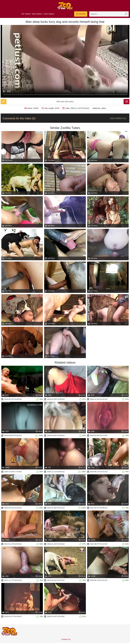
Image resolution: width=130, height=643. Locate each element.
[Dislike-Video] (126, 101)
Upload (80, 14)
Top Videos (26, 14)
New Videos (37, 14)
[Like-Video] (3, 101)
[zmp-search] (109, 14)
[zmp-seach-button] (126, 14)
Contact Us (65, 639)
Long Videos (48, 14)
